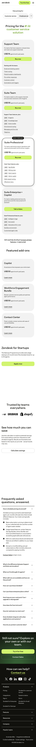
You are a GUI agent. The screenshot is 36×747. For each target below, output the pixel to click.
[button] (16, 509)
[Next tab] (31, 16)
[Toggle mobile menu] (33, 3)
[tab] (10, 16)
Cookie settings (20, 739)
